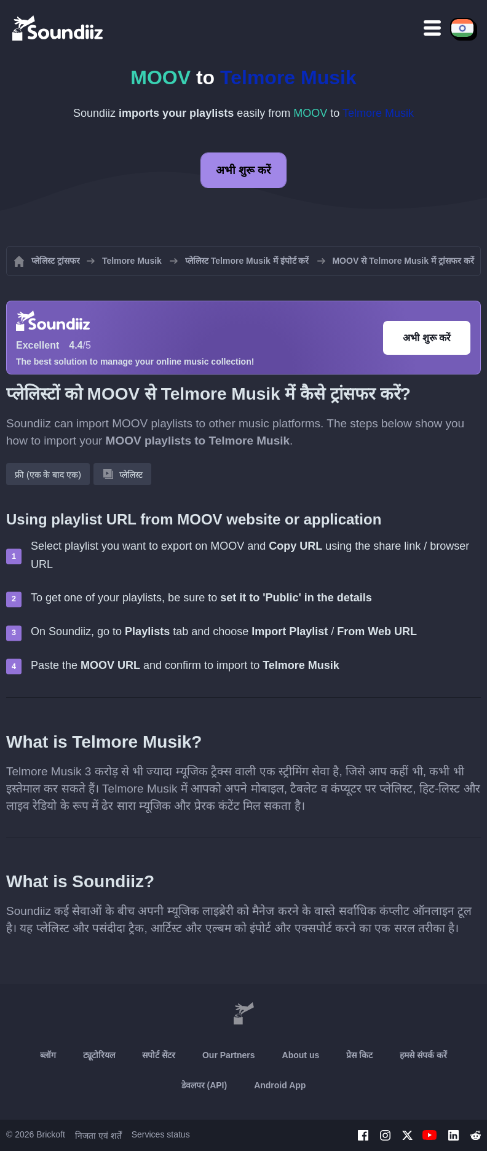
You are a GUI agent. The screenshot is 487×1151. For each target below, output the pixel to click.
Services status (161, 1134)
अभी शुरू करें (243, 170)
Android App (280, 1085)
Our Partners (228, 1055)
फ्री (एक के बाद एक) (48, 475)
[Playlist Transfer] (58, 28)
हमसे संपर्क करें (423, 1055)
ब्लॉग (48, 1055)
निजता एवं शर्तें (98, 1136)
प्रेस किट (359, 1055)
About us (301, 1055)
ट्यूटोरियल (99, 1055)
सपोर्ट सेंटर (158, 1055)
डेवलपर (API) (204, 1085)
